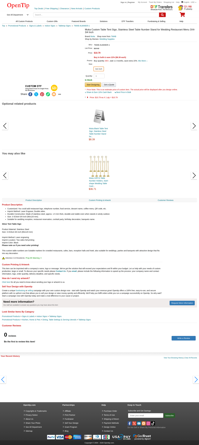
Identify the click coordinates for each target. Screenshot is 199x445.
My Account (142, 2)
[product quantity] (99, 76)
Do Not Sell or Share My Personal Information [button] (147, 427)
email (74, 271)
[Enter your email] (145, 415)
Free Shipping (51, 8)
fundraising (20, 290)
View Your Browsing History (173, 358)
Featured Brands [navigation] (79, 21)
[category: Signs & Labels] (35, 26)
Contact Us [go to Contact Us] (108, 431)
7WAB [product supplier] (113, 36)
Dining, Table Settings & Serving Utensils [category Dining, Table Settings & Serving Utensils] (59, 320)
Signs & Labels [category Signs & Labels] (28, 316)
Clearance (64, 8)
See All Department (15, 15)
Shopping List (169, 2)
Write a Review (183, 338)
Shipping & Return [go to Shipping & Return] (111, 419)
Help (177, 2)
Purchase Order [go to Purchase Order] (110, 411)
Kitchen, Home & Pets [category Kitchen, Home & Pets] (31, 320)
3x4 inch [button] (98, 69)
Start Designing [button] (93, 85)
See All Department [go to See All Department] (34, 427)
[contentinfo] (18, 5)
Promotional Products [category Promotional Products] (11, 316)
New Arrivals (76, 8)
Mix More (142, 61)
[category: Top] (3, 26)
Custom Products (92, 8)
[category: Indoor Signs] (50, 26)
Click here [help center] (6, 282)
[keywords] (96, 15)
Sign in (123, 2)
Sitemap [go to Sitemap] (29, 431)
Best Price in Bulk (123, 92)
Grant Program (71, 427)
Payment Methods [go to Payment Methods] (111, 423)
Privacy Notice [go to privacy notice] (32, 415)
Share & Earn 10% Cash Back (98, 92)
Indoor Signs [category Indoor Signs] (42, 316)
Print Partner (70, 415)
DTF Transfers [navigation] (128, 21)
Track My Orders (155, 2)
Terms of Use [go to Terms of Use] (109, 415)
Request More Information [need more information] (182, 303)
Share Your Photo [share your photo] (33, 423)
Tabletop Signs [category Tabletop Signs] (55, 316)
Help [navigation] (181, 21)
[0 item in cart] (182, 15)
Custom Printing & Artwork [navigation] (100, 200)
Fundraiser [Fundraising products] (69, 419)
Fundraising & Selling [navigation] (156, 21)
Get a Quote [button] (109, 85)
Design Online (110, 427)
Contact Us (61, 271)
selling (30, 290)
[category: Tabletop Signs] (64, 26)
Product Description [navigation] (34, 200)
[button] (188, 2)
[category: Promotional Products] (17, 26)
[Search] (162, 15)
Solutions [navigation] (103, 21)
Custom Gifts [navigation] (52, 21)
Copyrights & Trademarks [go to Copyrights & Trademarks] (36, 411)
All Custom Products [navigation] (24, 21)
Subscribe (169, 415)
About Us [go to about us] (29, 419)
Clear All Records (191, 358)
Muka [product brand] (92, 36)
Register (131, 2)
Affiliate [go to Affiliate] (68, 411)
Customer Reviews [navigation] (165, 200)
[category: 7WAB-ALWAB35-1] (82, 26)
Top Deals (38, 8)
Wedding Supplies (107, 39)
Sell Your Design (71, 423)
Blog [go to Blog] (66, 431)
